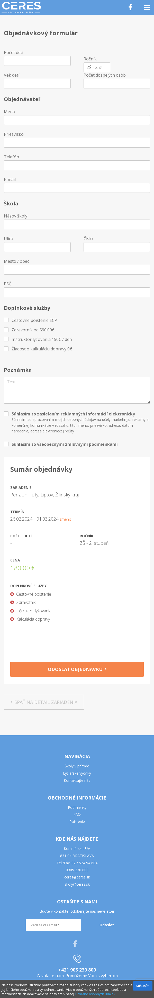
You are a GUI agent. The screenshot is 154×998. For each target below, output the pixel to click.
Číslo (88, 238)
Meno (9, 111)
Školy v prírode (77, 766)
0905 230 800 (77, 869)
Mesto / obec (16, 261)
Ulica (8, 238)
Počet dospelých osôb (105, 75)
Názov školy (15, 216)
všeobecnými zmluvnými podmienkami (77, 444)
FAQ (77, 814)
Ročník (90, 59)
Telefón (11, 157)
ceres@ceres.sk (77, 877)
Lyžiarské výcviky (77, 773)
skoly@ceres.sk (77, 884)
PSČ (7, 284)
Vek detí (11, 75)
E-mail (10, 179)
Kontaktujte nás (77, 780)
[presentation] (77, 640)
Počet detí (13, 52)
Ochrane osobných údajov (95, 994)
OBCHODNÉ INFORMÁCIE (77, 798)
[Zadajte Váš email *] (53, 925)
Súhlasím (142, 986)
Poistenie (77, 821)
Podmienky (77, 807)
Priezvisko (14, 134)
